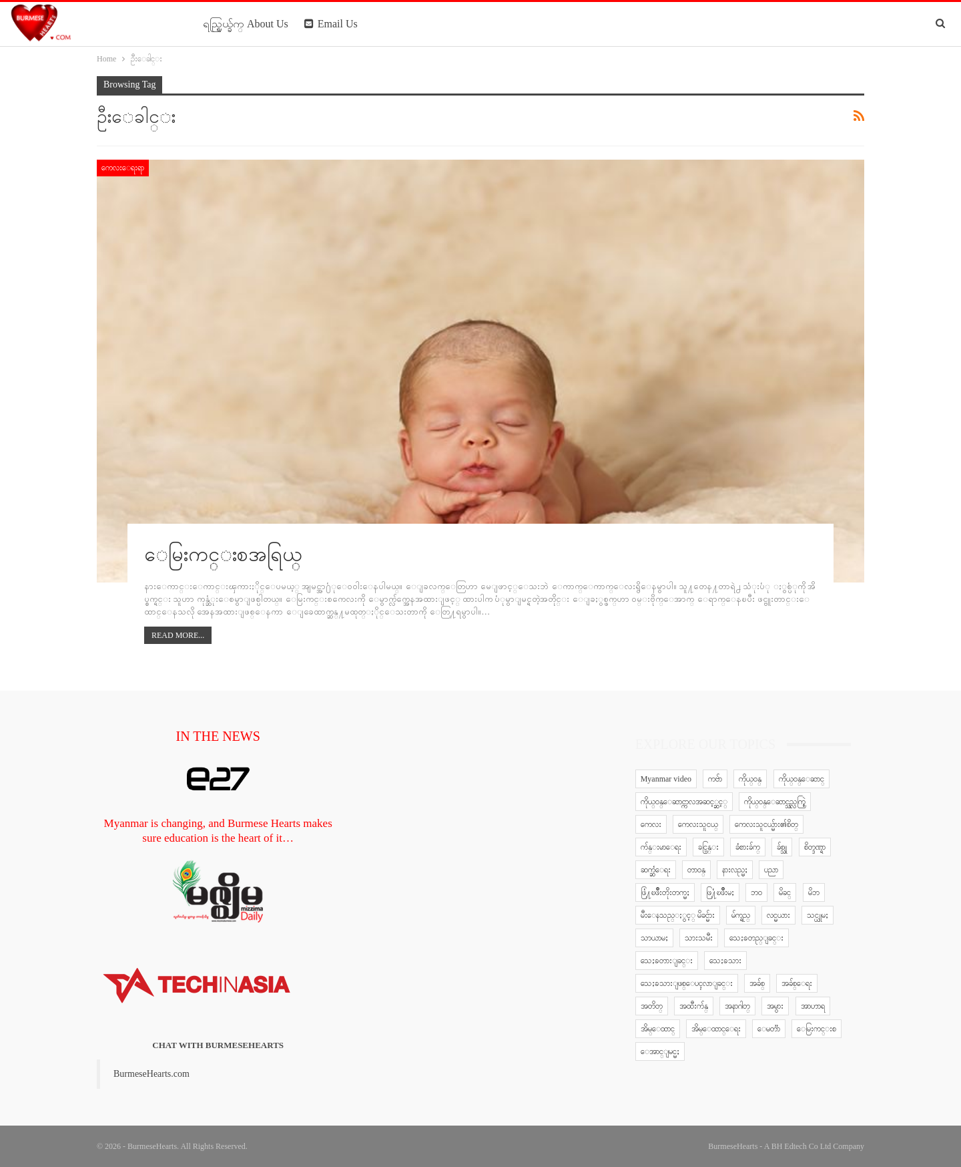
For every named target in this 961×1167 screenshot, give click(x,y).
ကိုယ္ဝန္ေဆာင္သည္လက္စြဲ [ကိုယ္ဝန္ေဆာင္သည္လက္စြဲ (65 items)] (775, 801)
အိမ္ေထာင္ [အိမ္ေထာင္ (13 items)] (658, 1028)
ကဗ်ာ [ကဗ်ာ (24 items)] (715, 779)
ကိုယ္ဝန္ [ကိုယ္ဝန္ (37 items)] (750, 779)
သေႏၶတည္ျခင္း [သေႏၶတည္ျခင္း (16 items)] (756, 938)
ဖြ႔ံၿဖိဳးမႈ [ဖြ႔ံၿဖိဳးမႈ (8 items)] (720, 892)
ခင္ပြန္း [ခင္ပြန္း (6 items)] (708, 847)
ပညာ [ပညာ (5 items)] (771, 869)
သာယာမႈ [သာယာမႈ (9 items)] (654, 938)
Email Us (331, 23)
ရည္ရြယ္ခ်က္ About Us (245, 23)
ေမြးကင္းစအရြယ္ (223, 554)
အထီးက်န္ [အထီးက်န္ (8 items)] (693, 1006)
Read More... (177, 635)
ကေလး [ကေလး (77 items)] (651, 824)
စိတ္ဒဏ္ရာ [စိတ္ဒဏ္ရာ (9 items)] (815, 847)
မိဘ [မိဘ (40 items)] (814, 892)
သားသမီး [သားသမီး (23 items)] (699, 938)
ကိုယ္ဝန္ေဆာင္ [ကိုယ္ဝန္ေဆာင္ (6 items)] (801, 779)
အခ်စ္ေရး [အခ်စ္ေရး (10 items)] (796, 983)
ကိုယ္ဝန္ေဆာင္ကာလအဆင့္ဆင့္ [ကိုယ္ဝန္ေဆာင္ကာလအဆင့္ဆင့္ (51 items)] (684, 801)
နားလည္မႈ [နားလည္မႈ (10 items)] (734, 869)
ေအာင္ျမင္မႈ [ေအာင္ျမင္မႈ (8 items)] (660, 1051)
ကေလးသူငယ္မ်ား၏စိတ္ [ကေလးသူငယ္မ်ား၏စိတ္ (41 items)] (766, 824)
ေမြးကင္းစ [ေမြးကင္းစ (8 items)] (816, 1028)
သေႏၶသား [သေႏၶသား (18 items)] (725, 960)
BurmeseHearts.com (151, 1074)
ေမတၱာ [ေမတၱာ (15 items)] (768, 1028)
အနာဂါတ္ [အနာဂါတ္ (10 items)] (737, 1006)
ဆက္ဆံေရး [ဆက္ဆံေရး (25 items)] (656, 869)
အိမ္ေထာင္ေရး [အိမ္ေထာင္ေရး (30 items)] (716, 1028)
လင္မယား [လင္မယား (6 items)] (778, 915)
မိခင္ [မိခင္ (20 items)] (785, 892)
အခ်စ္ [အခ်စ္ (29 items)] (757, 983)
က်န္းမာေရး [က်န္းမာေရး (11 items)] (661, 847)
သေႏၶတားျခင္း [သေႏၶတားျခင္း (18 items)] (667, 960)
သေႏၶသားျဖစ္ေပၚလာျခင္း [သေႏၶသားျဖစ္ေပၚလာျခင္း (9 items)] (687, 983)
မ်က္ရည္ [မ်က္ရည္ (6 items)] (740, 915)
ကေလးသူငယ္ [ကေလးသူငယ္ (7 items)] (698, 824)
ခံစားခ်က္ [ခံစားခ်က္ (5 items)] (747, 847)
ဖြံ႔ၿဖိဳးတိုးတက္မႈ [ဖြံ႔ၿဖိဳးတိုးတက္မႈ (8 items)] (665, 892)
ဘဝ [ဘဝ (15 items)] (756, 892)
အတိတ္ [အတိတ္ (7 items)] (652, 1006)
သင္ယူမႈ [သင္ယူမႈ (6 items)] (817, 915)
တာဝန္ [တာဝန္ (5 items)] (696, 869)
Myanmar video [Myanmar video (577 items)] (666, 779)
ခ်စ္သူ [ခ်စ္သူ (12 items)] (782, 847)
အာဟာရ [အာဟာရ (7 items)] (813, 1006)
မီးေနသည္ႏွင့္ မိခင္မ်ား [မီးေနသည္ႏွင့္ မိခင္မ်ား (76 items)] (678, 915)
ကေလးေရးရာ (122, 167)
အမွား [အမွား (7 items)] (775, 1006)
